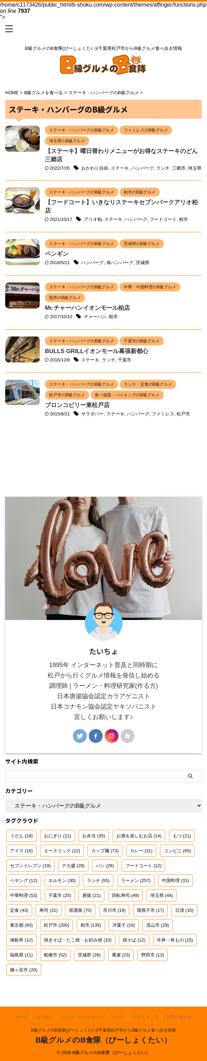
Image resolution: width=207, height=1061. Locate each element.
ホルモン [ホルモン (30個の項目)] (62, 880)
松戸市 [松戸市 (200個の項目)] (56, 925)
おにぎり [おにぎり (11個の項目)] (57, 835)
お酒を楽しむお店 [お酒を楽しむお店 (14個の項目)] (139, 835)
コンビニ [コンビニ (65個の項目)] (177, 850)
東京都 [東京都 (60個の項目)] (21, 925)
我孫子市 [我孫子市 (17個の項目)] (150, 910)
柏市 (183, 219)
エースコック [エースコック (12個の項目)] (62, 850)
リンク (118, 1017)
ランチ (163, 168)
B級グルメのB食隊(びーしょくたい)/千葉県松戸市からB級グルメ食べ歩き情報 (103, 1030)
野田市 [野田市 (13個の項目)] (152, 954)
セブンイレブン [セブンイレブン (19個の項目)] (30, 865)
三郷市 (179, 168)
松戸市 (183, 413)
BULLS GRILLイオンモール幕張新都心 (96, 351)
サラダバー (92, 413)
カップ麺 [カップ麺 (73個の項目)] (105, 850)
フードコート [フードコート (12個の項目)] (143, 865)
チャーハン (95, 316)
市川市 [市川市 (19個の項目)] (114, 910)
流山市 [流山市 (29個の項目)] (157, 925)
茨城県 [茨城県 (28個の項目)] (89, 954)
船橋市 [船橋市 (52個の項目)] (55, 954)
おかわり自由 (94, 168)
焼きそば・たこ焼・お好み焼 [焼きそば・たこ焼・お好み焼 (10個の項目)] (78, 940)
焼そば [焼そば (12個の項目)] (134, 940)
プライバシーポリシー (82, 1017)
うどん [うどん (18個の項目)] (21, 835)
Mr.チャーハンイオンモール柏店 (87, 308)
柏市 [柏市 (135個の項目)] (91, 925)
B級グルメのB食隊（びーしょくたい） (104, 1040)
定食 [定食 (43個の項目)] (19, 910)
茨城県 (142, 262)
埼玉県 (194, 168)
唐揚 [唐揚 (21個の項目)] (91, 895)
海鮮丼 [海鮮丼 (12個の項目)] (21, 940)
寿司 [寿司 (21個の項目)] (48, 910)
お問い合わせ (179, 1017)
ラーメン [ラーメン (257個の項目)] (136, 880)
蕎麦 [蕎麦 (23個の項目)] (121, 954)
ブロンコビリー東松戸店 (77, 405)
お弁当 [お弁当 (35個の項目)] (93, 835)
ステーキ (120, 168)
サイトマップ (145, 1017)
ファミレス (163, 413)
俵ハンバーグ (119, 262)
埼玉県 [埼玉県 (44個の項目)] (161, 895)
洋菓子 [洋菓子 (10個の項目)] (123, 925)
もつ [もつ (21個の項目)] (182, 835)
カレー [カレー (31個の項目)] (141, 850)
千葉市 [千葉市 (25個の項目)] (59, 895)
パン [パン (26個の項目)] (105, 865)
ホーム (21, 1017)
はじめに (44, 1017)
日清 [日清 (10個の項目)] (184, 910)
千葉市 (124, 359)
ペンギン (56, 254)
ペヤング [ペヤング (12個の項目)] (23, 880)
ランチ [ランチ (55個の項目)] (98, 880)
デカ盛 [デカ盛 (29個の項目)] (73, 865)
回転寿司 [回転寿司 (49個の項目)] (125, 895)
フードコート (163, 219)
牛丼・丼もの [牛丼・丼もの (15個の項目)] (175, 940)
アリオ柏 (93, 219)
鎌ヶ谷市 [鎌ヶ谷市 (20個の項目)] (23, 969)
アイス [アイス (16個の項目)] (21, 850)
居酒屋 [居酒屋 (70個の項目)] (80, 910)
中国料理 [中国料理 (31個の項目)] (175, 880)
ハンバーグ (142, 168)
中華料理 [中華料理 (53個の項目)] (23, 895)
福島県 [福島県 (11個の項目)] (21, 954)
